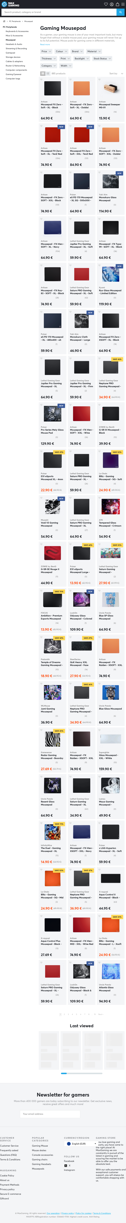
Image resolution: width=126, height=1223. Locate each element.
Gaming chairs (39, 1159)
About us (4, 1180)
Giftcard (4, 1198)
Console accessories (42, 1155)
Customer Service (9, 1146)
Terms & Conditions (10, 1159)
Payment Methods (9, 1185)
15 (95, 1014)
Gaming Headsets (41, 1164)
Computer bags (13, 79)
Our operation (53, 1213)
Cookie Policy (7, 1176)
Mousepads (38, 1169)
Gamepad (10, 53)
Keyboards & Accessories (17, 31)
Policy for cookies (83, 1213)
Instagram (69, 1170)
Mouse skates (39, 1150)
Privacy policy (7, 1189)
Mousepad (28, 21)
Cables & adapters (14, 62)
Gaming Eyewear (13, 74)
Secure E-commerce (10, 1194)
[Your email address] (50, 1114)
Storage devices (13, 57)
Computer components (16, 70)
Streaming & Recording (16, 49)
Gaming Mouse (40, 1146)
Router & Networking (15, 66)
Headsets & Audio (14, 44)
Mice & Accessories (14, 36)
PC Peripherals (15, 21)
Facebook (69, 1161)
